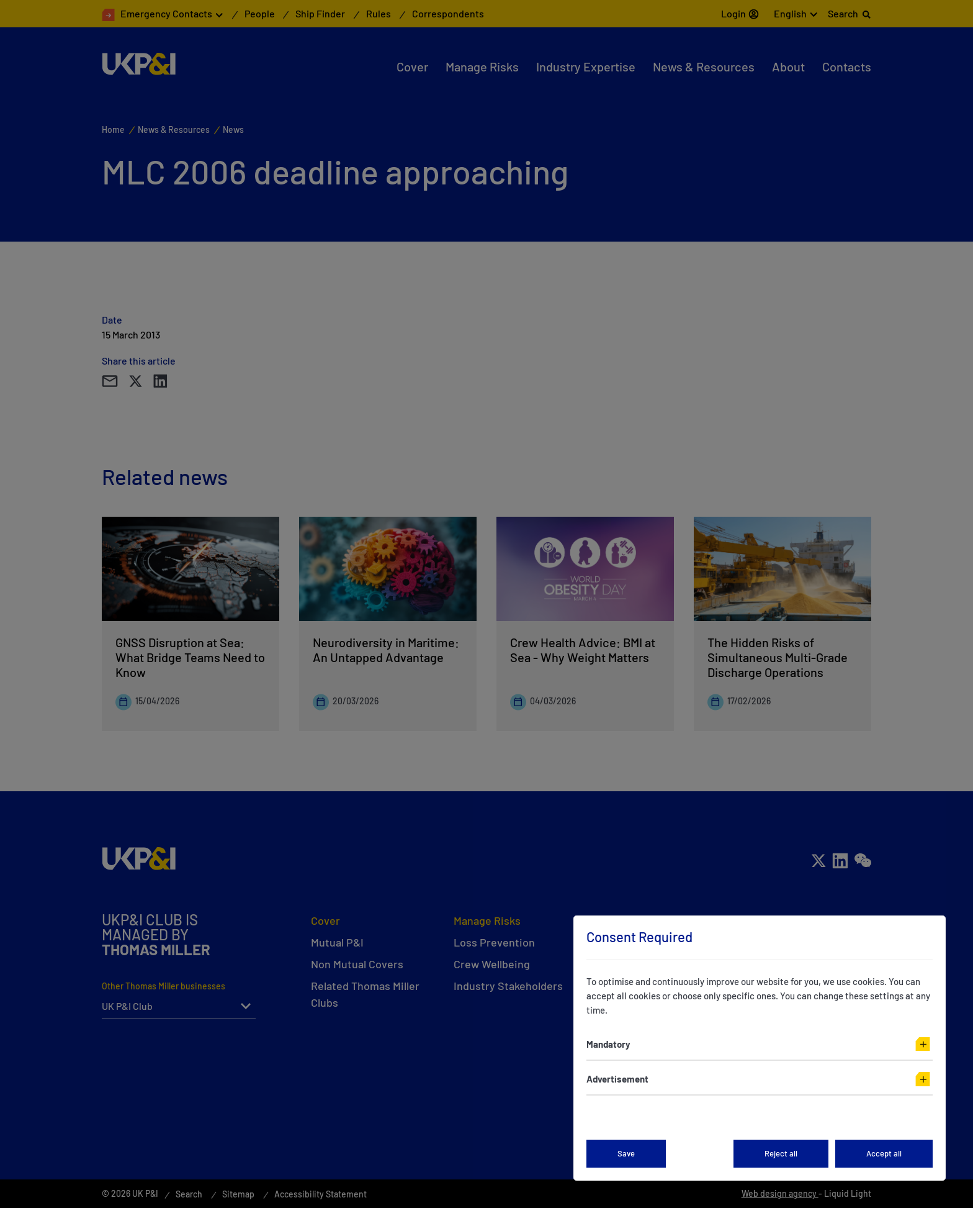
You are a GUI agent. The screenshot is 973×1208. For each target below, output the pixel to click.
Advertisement (617, 1078)
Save (626, 1153)
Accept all (884, 1153)
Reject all (780, 1153)
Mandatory (608, 1044)
